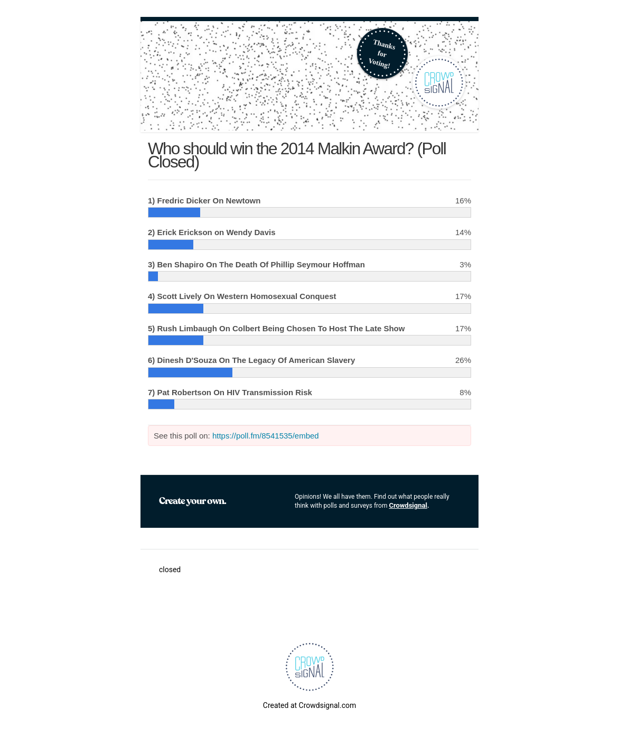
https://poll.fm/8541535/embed (265, 435)
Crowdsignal (408, 505)
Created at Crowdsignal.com (309, 705)
